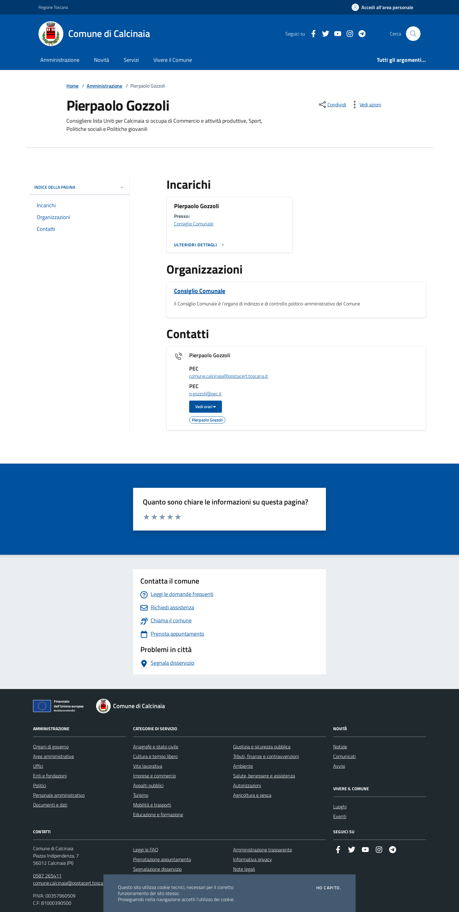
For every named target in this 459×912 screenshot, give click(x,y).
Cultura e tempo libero (155, 756)
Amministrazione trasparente (262, 849)
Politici (39, 785)
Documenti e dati (50, 804)
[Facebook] (311, 34)
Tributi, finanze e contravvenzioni (266, 756)
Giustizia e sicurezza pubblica (261, 746)
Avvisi (339, 766)
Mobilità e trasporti (152, 804)
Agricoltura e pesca (252, 795)
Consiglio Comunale (193, 223)
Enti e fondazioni (50, 775)
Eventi (339, 816)
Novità (101, 60)
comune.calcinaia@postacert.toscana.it (228, 376)
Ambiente (243, 766)
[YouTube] (335, 34)
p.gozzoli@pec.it (205, 394)
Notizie (340, 746)
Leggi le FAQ (145, 849)
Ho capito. (328, 888)
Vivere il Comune (172, 60)
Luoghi (340, 806)
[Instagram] (347, 34)
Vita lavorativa (147, 766)
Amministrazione (59, 60)
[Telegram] (359, 34)
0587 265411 (47, 875)
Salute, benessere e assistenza (264, 775)
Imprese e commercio (154, 775)
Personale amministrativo (59, 795)
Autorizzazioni (247, 785)
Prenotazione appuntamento (162, 859)
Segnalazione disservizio (157, 869)
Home (72, 85)
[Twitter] (323, 34)
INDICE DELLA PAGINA (79, 187)
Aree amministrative (53, 756)
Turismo (140, 795)
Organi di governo (51, 746)
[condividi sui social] (332, 104)
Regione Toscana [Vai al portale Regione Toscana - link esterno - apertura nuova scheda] (53, 7)
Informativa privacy (252, 859)
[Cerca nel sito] (413, 33)
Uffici (38, 766)
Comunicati (344, 756)
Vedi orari (205, 406)
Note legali (244, 869)
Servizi (131, 60)
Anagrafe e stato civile (155, 746)
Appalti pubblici (148, 785)
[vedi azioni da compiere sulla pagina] (366, 104)
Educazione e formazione (158, 814)
